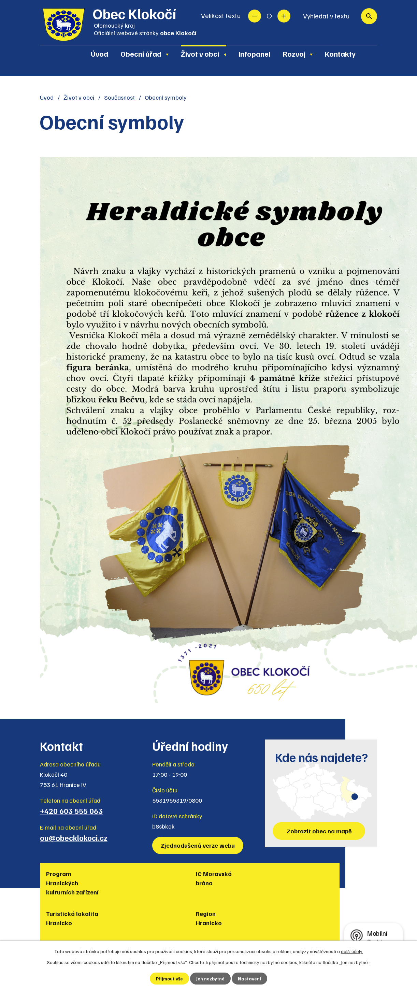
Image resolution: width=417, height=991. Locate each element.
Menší (254, 16)
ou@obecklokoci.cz (73, 838)
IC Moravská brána (120, 878)
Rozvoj (294, 53)
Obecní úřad (140, 53)
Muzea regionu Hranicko (292, 878)
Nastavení (250, 978)
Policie (337, 873)
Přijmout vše (169, 978)
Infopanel (255, 53)
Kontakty (340, 53)
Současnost (119, 97)
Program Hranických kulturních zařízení (62, 887)
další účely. (352, 951)
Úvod (99, 53)
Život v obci (200, 53)
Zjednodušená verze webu (198, 845)
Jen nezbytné (211, 978)
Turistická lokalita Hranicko (173, 883)
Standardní (269, 16)
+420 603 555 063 (71, 811)
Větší (283, 16)
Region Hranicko (228, 878)
